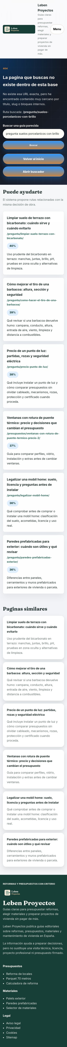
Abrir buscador (33, 171)
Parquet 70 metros (18, 978)
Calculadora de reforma (22, 983)
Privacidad (13, 1028)
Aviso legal (13, 1023)
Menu (57, 29)
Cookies (11, 1032)
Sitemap (11, 1037)
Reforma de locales (19, 974)
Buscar (33, 145)
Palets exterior (16, 998)
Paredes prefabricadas (21, 1003)
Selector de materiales (21, 1008)
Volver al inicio (33, 159)
